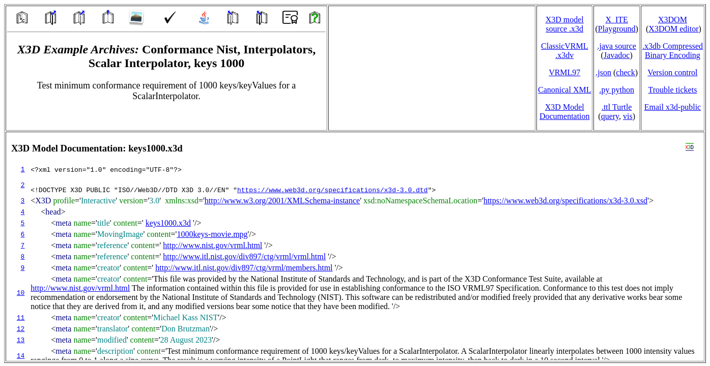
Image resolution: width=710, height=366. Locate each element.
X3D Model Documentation (564, 111)
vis (628, 116)
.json (603, 72)
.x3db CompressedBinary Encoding (672, 50)
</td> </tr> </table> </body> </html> (355, 246)
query (610, 116)
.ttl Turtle (617, 107)
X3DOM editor (673, 28)
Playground (617, 28)
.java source (616, 46)
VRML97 (564, 72)
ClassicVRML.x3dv (564, 50)
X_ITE (616, 19)
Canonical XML (564, 89)
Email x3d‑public (672, 107)
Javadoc (617, 55)
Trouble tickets (672, 89)
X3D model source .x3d (565, 24)
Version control (672, 72)
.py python (616, 89)
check (625, 72)
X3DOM (672, 19)
